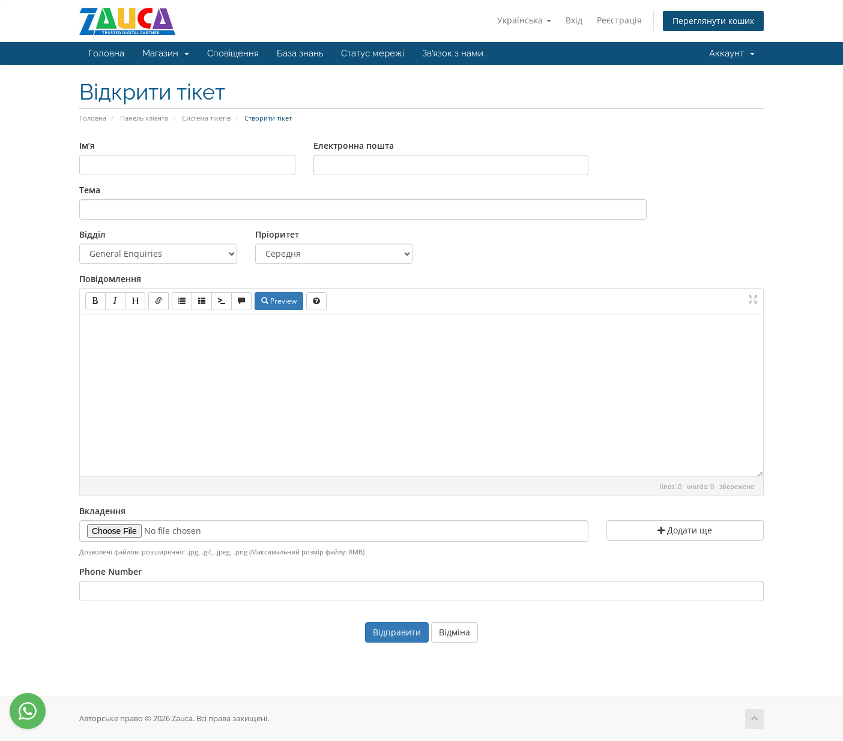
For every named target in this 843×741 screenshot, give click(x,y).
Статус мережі (372, 53)
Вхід (574, 20)
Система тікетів (206, 117)
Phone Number (110, 571)
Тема (89, 190)
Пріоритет (277, 234)
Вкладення (102, 511)
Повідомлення (110, 278)
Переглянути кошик (713, 20)
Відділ (92, 234)
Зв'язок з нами (452, 53)
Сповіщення (233, 53)
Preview (279, 301)
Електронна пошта (353, 145)
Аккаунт (732, 53)
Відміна (454, 632)
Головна (106, 53)
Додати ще (684, 530)
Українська (524, 20)
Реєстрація (619, 20)
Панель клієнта (144, 117)
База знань (300, 53)
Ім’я (87, 145)
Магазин (165, 53)
